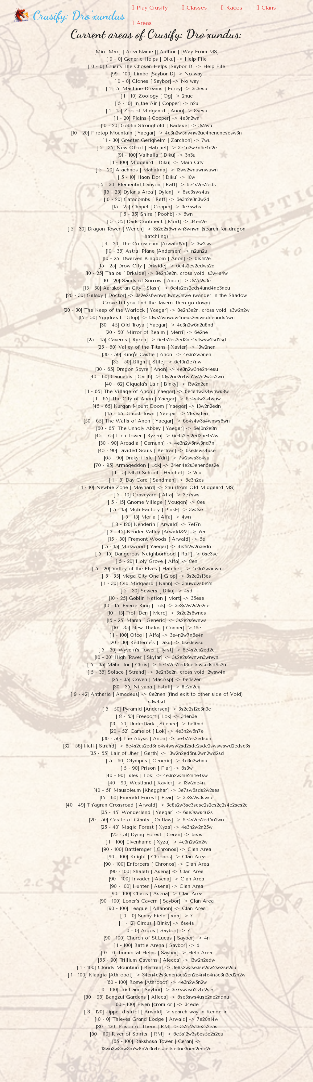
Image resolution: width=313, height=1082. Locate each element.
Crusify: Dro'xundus (79, 15)
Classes (194, 7)
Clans (266, 7)
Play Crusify (150, 7)
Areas (142, 23)
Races (231, 7)
